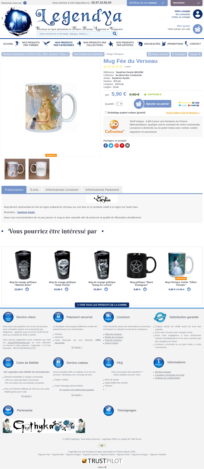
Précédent (179, 54)
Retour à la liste (158, 54)
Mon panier (183, 25)
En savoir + (77, 347)
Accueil (8, 44)
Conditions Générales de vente (169, 375)
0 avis (34, 190)
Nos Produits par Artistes (125, 43)
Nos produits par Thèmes (31, 43)
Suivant (195, 54)
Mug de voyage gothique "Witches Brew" (23, 283)
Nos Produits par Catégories (64, 43)
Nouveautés (152, 44)
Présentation (14, 190)
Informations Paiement (102, 190)
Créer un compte (181, 17)
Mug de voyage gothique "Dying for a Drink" (102, 283)
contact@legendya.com (19, 342)
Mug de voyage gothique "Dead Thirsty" (62, 283)
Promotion (51, 155)
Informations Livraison (62, 190)
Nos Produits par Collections (94, 43)
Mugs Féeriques (115, 54)
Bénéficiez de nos (143, 2)
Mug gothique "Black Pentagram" (141, 283)
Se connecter (183, 14)
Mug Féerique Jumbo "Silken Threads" (181, 283)
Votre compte (182, 11)
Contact (195, 44)
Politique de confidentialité (167, 378)
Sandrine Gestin (26, 212)
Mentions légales (163, 372)
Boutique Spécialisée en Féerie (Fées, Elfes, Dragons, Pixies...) (35, 54)
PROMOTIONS (175, 44)
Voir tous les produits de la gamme (102, 305)
